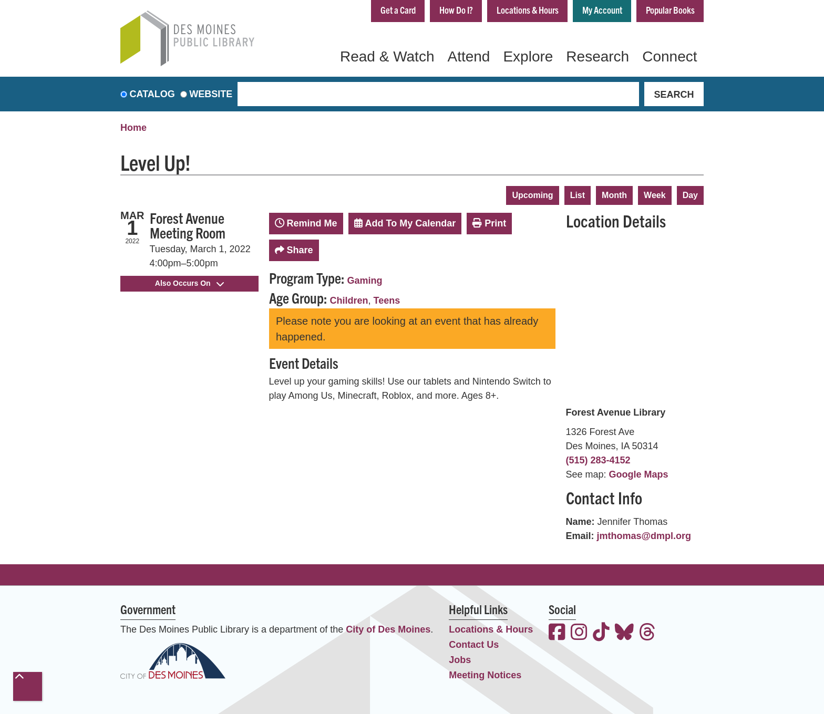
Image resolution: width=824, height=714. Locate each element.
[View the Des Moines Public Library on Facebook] (557, 633)
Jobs (460, 660)
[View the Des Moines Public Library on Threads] (647, 633)
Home (133, 127)
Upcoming (532, 195)
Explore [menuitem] (528, 56)
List (577, 195)
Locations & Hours (528, 10)
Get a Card (398, 10)
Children (349, 300)
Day (690, 195)
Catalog (152, 94)
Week (655, 195)
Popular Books (670, 10)
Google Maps (638, 474)
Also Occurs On (189, 283)
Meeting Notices (485, 675)
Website (210, 94)
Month (614, 195)
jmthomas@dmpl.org (644, 536)
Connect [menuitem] (669, 56)
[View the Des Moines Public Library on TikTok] (601, 633)
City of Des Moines (388, 629)
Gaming (365, 280)
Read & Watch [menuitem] (387, 56)
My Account (602, 10)
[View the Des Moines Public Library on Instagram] (579, 633)
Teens (387, 300)
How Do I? (456, 10)
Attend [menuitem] (468, 56)
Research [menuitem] (597, 56)
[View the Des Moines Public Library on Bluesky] (624, 633)
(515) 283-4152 (598, 460)
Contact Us (474, 644)
